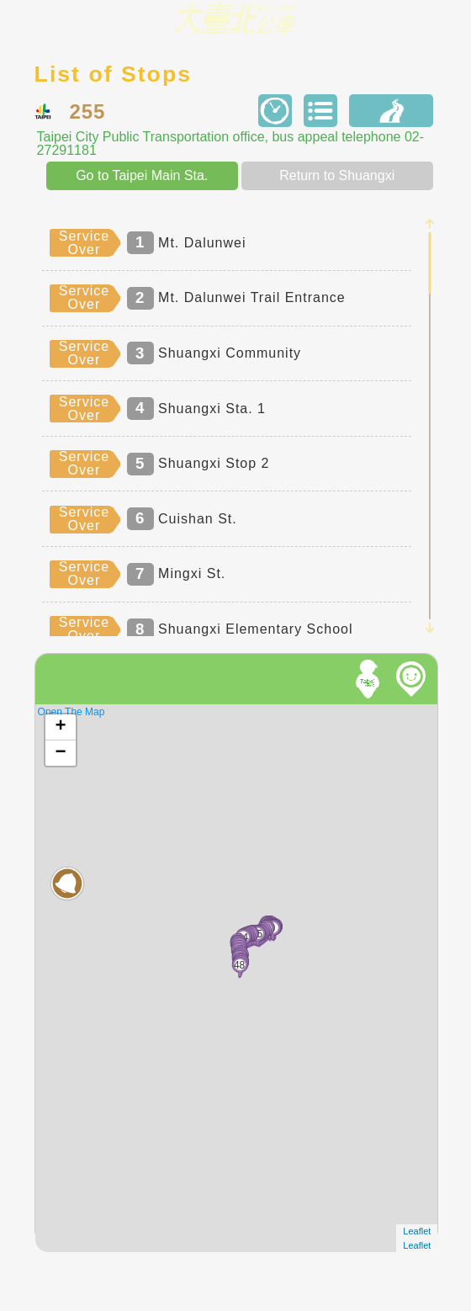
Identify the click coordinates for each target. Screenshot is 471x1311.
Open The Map (71, 712)
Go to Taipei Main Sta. (142, 175)
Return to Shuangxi (336, 175)
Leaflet (417, 1231)
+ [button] (60, 727)
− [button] (60, 753)
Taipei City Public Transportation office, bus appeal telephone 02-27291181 (230, 143)
